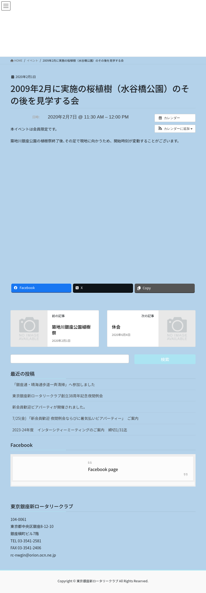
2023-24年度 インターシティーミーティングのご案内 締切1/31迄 (69, 429)
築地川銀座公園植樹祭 (71, 330)
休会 (116, 327)
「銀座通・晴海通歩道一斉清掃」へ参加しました (53, 384)
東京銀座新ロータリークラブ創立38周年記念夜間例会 (57, 395)
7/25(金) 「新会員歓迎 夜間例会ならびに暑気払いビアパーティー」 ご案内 (75, 418)
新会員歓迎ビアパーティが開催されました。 (49, 407)
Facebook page (103, 469)
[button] (175, 128)
